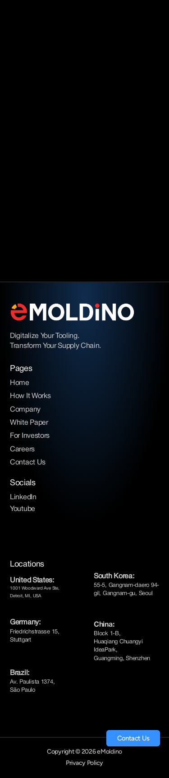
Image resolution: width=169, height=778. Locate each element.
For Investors (30, 436)
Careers (22, 449)
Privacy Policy (84, 763)
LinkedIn (23, 497)
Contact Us (28, 462)
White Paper (29, 423)
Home (19, 383)
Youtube (22, 509)
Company (25, 410)
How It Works (30, 396)
